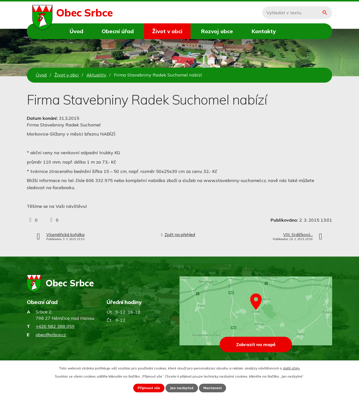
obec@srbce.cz (51, 334)
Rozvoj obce (217, 31)
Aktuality (96, 75)
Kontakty (263, 31)
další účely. (291, 368)
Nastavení (212, 388)
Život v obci (167, 31)
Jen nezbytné (182, 388)
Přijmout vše (149, 388)
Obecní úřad (118, 31)
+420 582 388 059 (55, 326)
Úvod (76, 31)
